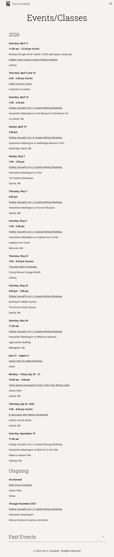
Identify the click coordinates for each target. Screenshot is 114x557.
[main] (57, 17)
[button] (3, 3)
